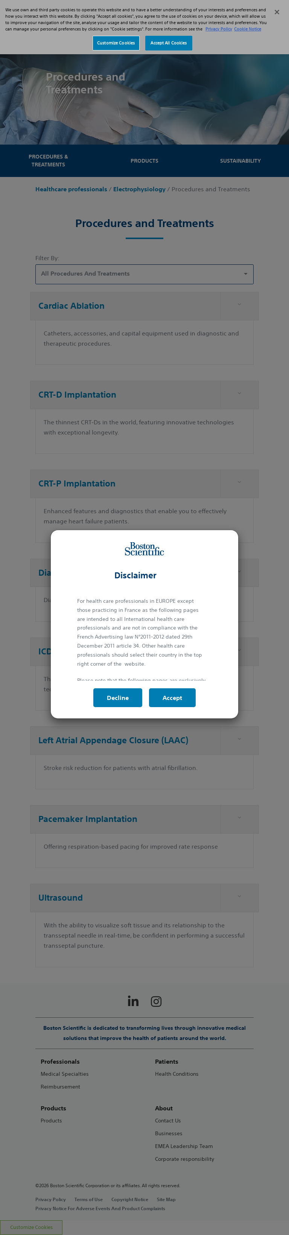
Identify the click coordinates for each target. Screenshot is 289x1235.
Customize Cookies (116, 33)
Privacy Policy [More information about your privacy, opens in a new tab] (218, 19)
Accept (172, 697)
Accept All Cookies (169, 33)
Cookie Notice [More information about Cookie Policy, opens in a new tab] (247, 19)
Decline (118, 697)
